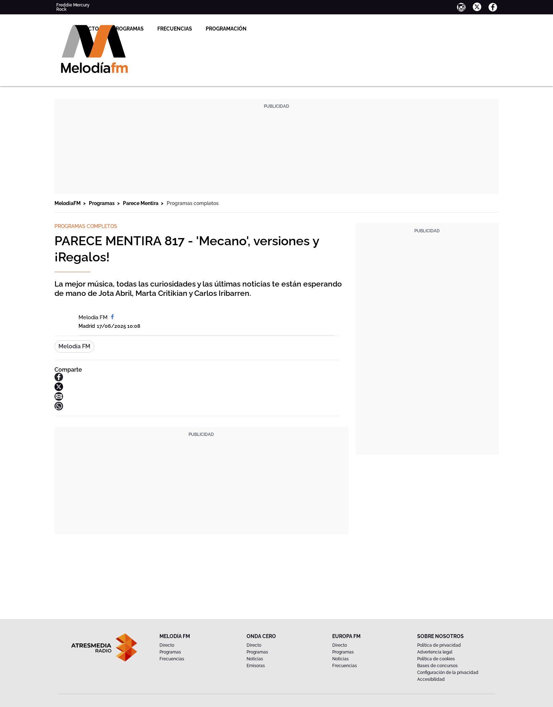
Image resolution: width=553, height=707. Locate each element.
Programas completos (193, 203)
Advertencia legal (434, 652)
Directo (162, 29)
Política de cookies (436, 658)
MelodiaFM (68, 203)
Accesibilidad (431, 679)
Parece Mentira (141, 203)
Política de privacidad (439, 645)
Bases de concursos (437, 665)
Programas (202, 29)
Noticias (255, 658)
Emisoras (256, 665)
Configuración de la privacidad (447, 672)
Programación (300, 29)
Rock (61, 9)
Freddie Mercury (73, 5)
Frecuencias (249, 29)
